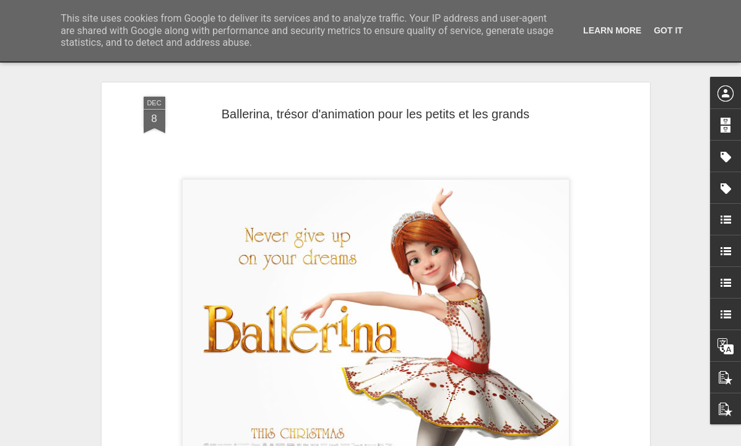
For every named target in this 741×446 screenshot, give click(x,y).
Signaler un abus (456, 439)
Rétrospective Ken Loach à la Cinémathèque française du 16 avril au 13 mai (539, 115)
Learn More (612, 30)
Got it (668, 30)
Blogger (415, 439)
